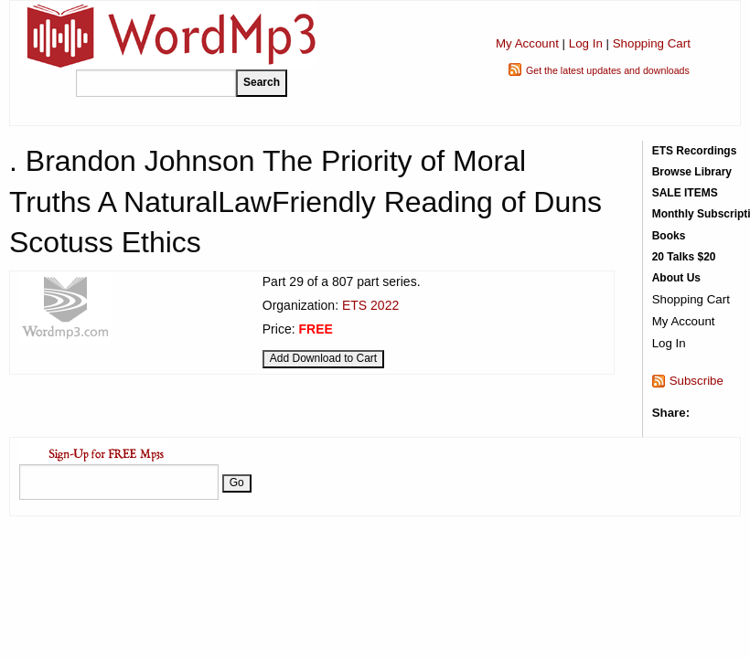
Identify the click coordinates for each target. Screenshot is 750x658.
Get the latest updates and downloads (608, 70)
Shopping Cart (652, 43)
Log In (586, 43)
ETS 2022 (370, 305)
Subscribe (696, 380)
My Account (527, 43)
